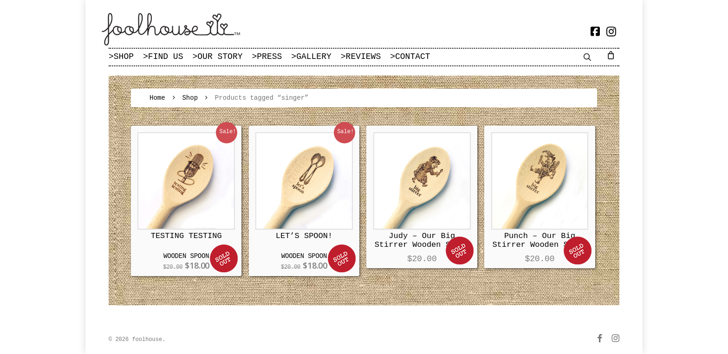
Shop (190, 98)
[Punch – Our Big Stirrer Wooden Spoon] (540, 181)
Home (157, 98)
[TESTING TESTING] (186, 181)
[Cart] (612, 54)
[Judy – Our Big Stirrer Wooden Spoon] (422, 181)
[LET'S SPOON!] (304, 181)
